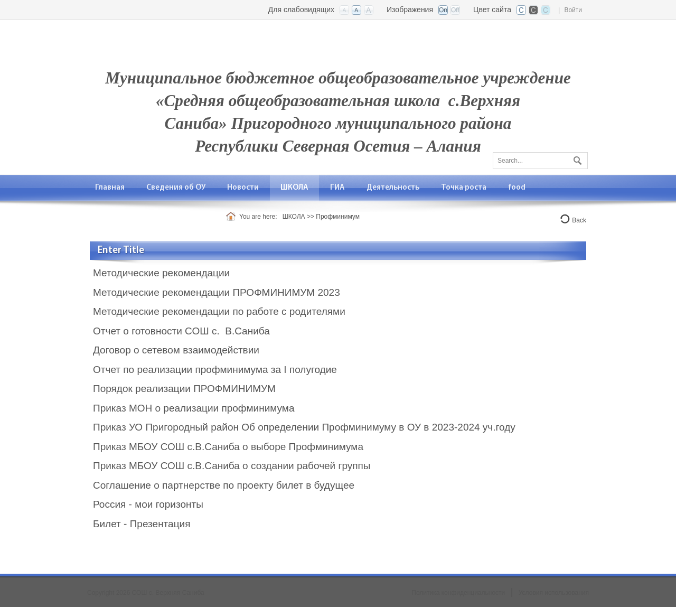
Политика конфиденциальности (458, 592)
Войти (573, 10)
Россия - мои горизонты (148, 504)
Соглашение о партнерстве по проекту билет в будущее (223, 485)
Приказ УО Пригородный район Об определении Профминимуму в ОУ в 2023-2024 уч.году (304, 427)
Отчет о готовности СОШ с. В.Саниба (181, 331)
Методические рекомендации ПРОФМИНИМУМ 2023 (216, 292)
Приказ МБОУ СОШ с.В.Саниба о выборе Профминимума (228, 446)
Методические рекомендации (161, 272)
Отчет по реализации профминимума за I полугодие (216, 369)
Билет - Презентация (141, 523)
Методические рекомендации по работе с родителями (219, 311)
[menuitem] (110, 187)
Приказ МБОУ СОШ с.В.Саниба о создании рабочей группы (232, 465)
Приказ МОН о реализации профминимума (193, 408)
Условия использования (554, 592)
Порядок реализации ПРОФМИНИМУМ (184, 388)
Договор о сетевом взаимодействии (176, 350)
